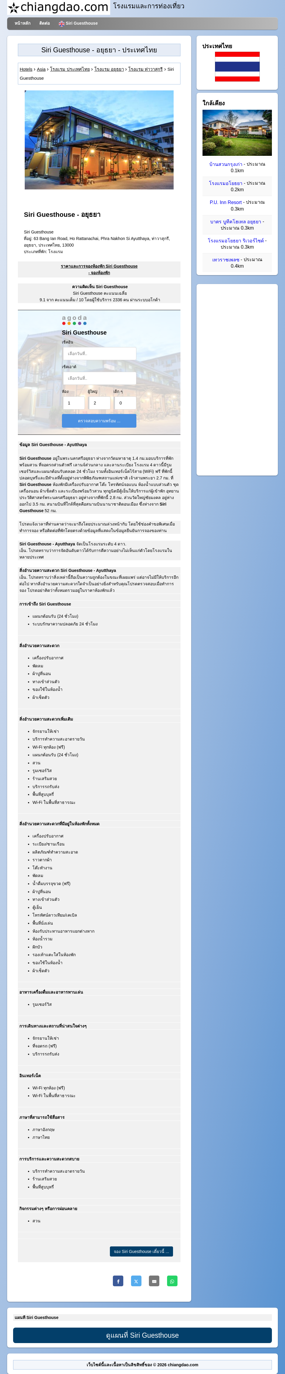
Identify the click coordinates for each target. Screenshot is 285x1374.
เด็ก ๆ (118, 392)
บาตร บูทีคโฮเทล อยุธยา (235, 221)
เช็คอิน (67, 342)
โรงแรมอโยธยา (225, 183)
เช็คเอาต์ (69, 367)
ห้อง (65, 392)
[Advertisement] (237, 380)
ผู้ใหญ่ (92, 392)
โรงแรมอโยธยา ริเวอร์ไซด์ (236, 240)
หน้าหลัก (22, 23)
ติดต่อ (44, 23)
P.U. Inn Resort (226, 202)
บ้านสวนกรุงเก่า (225, 164)
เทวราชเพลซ (225, 259)
